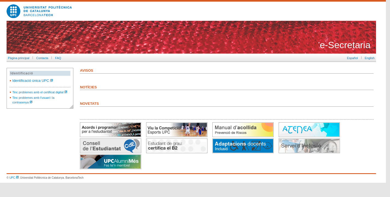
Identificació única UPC (32, 81)
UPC (14, 177)
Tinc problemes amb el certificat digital (39, 92)
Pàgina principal (18, 58)
